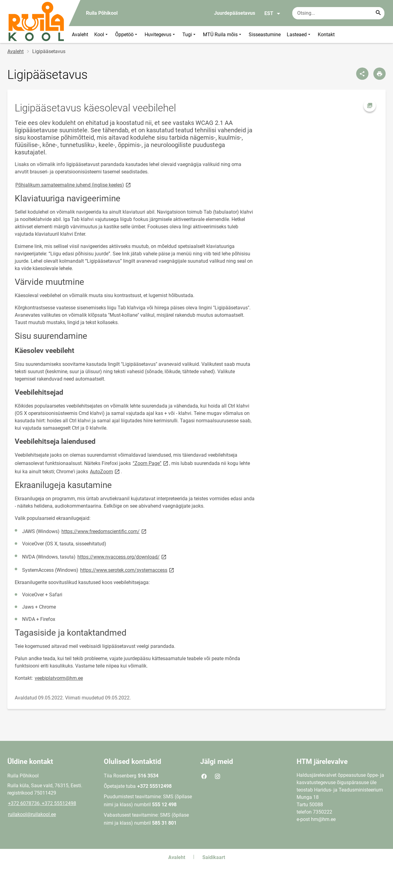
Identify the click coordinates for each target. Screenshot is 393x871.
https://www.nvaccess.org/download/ (122, 556)
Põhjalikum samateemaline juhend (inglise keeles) (73, 184)
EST (272, 13)
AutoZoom (105, 471)
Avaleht (80, 34)
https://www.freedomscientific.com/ (104, 531)
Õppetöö (126, 34)
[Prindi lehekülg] (379, 74)
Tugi (189, 34)
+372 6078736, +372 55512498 (42, 803)
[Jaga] (362, 74)
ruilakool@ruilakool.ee (32, 814)
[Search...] (378, 13)
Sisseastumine (265, 34)
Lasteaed (299, 34)
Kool (101, 34)
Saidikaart (213, 857)
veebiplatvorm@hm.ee (59, 678)
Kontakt (326, 34)
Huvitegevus (160, 34)
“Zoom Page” (151, 463)
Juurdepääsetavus (234, 13)
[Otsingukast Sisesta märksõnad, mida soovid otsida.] (338, 13)
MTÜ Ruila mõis (223, 34)
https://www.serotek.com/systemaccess (127, 570)
